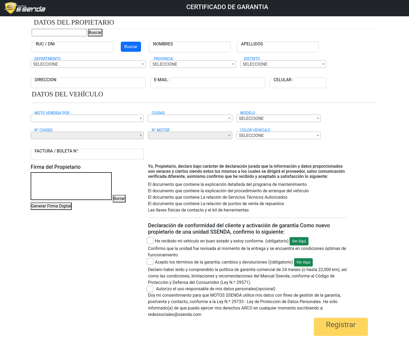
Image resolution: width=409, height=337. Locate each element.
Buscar (95, 32)
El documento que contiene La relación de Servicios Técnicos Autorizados (217, 197)
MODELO (247, 113)
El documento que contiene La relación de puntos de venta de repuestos (216, 203)
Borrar (119, 198)
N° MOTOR (161, 130)
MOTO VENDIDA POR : (52, 113)
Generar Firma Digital (51, 206)
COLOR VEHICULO (255, 130)
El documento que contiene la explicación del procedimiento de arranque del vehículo (228, 190)
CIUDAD (158, 113)
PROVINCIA (163, 59)
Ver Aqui (299, 241)
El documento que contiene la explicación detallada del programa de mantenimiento (227, 184)
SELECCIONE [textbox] (45, 64)
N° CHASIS (43, 130)
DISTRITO (252, 59)
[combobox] (88, 64)
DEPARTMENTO (47, 59)
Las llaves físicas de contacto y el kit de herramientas (198, 210)
